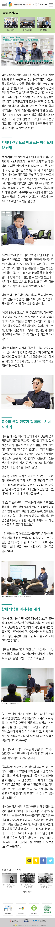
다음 (30, 892)
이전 (25, 892)
